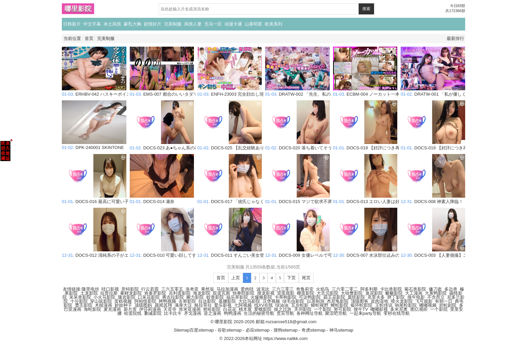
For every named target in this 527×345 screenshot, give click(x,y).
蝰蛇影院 (339, 305)
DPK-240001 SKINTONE (94, 145)
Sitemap (182, 330)
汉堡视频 (271, 301)
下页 (291, 277)
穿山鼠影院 (101, 301)
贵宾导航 (285, 313)
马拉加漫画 (227, 289)
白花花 (229, 309)
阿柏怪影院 (145, 301)
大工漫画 (413, 293)
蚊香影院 (215, 297)
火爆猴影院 (261, 297)
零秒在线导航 (396, 313)
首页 (89, 38)
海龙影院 (201, 293)
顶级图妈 (143, 305)
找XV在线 (263, 305)
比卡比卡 (172, 313)
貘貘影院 (394, 293)
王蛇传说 (384, 305)
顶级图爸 (359, 301)
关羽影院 (303, 309)
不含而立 (436, 297)
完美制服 (172, 24)
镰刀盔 (435, 289)
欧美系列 (273, 24)
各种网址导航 (309, 313)
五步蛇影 (300, 305)
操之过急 (282, 309)
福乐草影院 (237, 297)
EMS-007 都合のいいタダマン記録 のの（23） (182, 91)
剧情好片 (152, 24)
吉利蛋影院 (180, 293)
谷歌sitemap (229, 330)
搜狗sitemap (286, 330)
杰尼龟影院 (338, 301)
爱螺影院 (263, 309)
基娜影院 (227, 301)
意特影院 (130, 289)
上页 (235, 277)
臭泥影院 (374, 293)
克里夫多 (376, 297)
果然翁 (207, 289)
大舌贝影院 (327, 293)
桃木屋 (245, 309)
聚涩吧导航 (336, 313)
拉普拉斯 (109, 293)
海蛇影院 (92, 309)
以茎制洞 (315, 301)
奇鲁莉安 (305, 289)
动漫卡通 (233, 24)
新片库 (130, 309)
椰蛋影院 (305, 293)
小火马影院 (104, 297)
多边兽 (450, 289)
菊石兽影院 (415, 289)
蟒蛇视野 (319, 305)
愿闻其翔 (163, 305)
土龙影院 (89, 293)
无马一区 (213, 24)
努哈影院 (211, 309)
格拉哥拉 (203, 305)
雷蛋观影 (285, 293)
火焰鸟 (322, 289)
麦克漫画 (112, 309)
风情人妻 (193, 24)
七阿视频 (243, 305)
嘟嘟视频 (428, 305)
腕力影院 (195, 297)
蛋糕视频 (123, 301)
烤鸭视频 (167, 301)
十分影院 (79, 301)
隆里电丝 (90, 289)
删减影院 (153, 313)
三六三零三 (283, 289)
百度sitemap (202, 330)
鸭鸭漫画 (232, 313)
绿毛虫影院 (293, 301)
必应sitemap (258, 330)
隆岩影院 (126, 297)
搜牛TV (361, 309)
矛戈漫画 (192, 313)
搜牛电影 (416, 297)
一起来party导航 (365, 313)
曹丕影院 (83, 305)
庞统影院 (356, 297)
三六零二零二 (345, 289)
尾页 (306, 277)
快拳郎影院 (243, 293)
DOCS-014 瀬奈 (162, 199)
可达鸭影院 (310, 297)
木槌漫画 (103, 305)
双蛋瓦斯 (221, 293)
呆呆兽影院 (80, 297)
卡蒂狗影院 (285, 297)
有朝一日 (443, 301)
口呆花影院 (149, 297)
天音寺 (169, 309)
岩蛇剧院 (447, 305)
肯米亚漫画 (190, 309)
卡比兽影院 (391, 289)
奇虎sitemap (313, 330)
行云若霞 (150, 289)
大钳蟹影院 (352, 293)
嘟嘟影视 (379, 309)
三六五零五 (172, 289)
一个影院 (322, 309)
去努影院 (187, 301)
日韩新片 (72, 24)
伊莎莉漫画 (150, 309)
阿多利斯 (369, 289)
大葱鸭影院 (436, 293)
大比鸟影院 (249, 301)
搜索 (366, 8)
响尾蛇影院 (406, 305)
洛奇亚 (192, 289)
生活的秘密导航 (259, 313)
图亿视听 (419, 309)
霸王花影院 (334, 297)
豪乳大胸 (132, 24)
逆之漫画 (212, 313)
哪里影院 (78, 8)
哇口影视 (110, 289)
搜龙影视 (266, 293)
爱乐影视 (223, 305)
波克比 (263, 289)
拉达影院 (207, 301)
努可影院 (342, 309)
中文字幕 (92, 24)
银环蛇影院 (361, 305)
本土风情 (112, 24)
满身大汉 (183, 305)
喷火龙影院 (402, 301)
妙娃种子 (123, 305)
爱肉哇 (247, 289)
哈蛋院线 (132, 313)
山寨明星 (253, 24)
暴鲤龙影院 (131, 293)
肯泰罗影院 (155, 293)
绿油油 (281, 305)
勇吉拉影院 (173, 297)
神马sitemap (341, 330)
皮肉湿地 (379, 301)
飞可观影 (424, 301)
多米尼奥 (399, 309)
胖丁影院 (396, 297)
